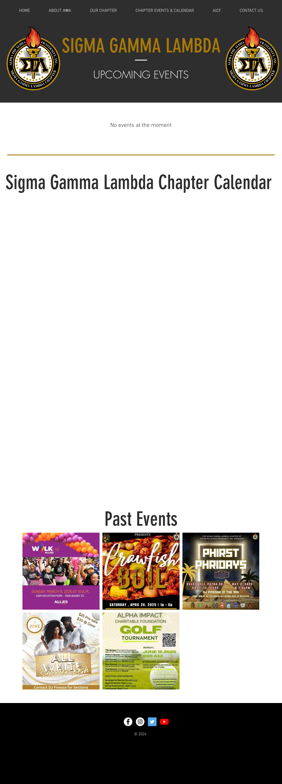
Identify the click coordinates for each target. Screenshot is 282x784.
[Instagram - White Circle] (140, 721)
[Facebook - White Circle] (128, 721)
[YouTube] (164, 721)
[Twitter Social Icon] (152, 721)
